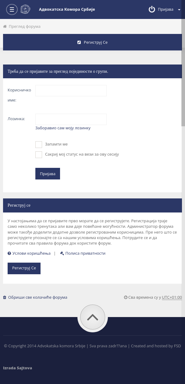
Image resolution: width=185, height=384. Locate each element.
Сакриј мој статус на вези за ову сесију (77, 154)
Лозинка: (16, 118)
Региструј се (92, 42)
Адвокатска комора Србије (58, 9)
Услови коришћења (29, 253)
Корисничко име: (19, 95)
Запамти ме (51, 144)
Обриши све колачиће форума (35, 297)
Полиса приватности (83, 253)
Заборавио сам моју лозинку (63, 128)
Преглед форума (22, 26)
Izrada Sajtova (17, 368)
